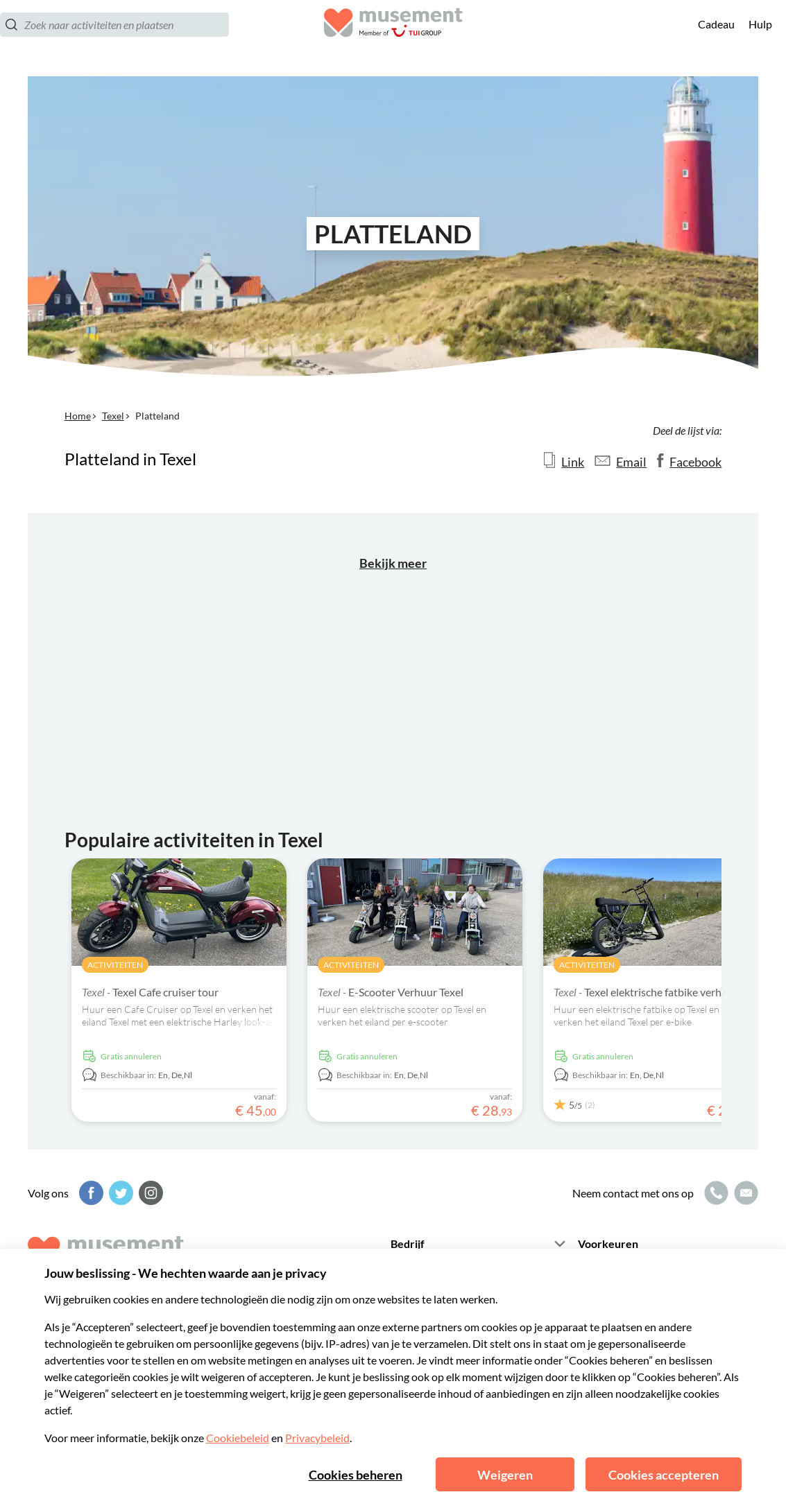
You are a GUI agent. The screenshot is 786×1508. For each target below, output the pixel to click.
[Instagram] (149, 1192)
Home (78, 416)
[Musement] (393, 38)
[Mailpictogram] (744, 1192)
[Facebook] (89, 1192)
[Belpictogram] (714, 1192)
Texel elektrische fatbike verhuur (646, 991)
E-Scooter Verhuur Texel (390, 991)
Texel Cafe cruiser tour (150, 991)
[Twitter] (119, 1192)
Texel (113, 416)
